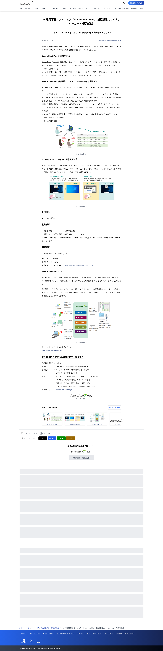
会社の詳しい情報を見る (81, 458)
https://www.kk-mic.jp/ (64, 390)
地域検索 (27, 8)
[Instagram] (24, 641)
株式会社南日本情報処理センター (110, 40)
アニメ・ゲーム (53, 8)
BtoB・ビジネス (66, 8)
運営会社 (23, 633)
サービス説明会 (48, 633)
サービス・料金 (35, 633)
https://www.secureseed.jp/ (52, 350)
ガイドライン (108, 633)
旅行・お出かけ (78, 8)
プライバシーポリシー (93, 633)
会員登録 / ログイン (136, 3)
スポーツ (43, 8)
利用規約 (80, 633)
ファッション (105, 8)
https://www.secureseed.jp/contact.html (78, 265)
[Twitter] (31, 641)
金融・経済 (134, 8)
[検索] (124, 3)
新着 (21, 8)
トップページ (24, 628)
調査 (141, 8)
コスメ (114, 8)
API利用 (119, 633)
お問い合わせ (129, 633)
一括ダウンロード (114, 407)
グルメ (87, 8)
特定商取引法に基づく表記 (65, 633)
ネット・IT (95, 8)
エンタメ (35, 8)
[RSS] (38, 641)
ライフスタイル (123, 8)
